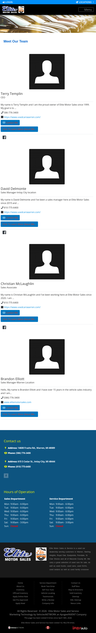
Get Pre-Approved (20, 600)
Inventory (20, 589)
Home (20, 583)
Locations (84, 2)
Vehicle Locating (48, 593)
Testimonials (48, 596)
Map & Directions (75, 589)
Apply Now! (20, 603)
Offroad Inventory (20, 593)
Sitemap (75, 596)
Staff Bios (76, 586)
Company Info (48, 603)
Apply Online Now (20, 596)
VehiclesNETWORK (46, 614)
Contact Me (10, 122)
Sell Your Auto (48, 589)
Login (8, 2)
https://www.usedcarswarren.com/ (21, 117)
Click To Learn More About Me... (19, 129)
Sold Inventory (76, 593)
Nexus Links (76, 603)
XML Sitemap (75, 600)
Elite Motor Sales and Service (63, 611)
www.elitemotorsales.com (16, 402)
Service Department (48, 583)
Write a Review (48, 600)
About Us (20, 586)
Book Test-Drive (48, 586)
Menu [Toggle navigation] (86, 9)
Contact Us (75, 583)
